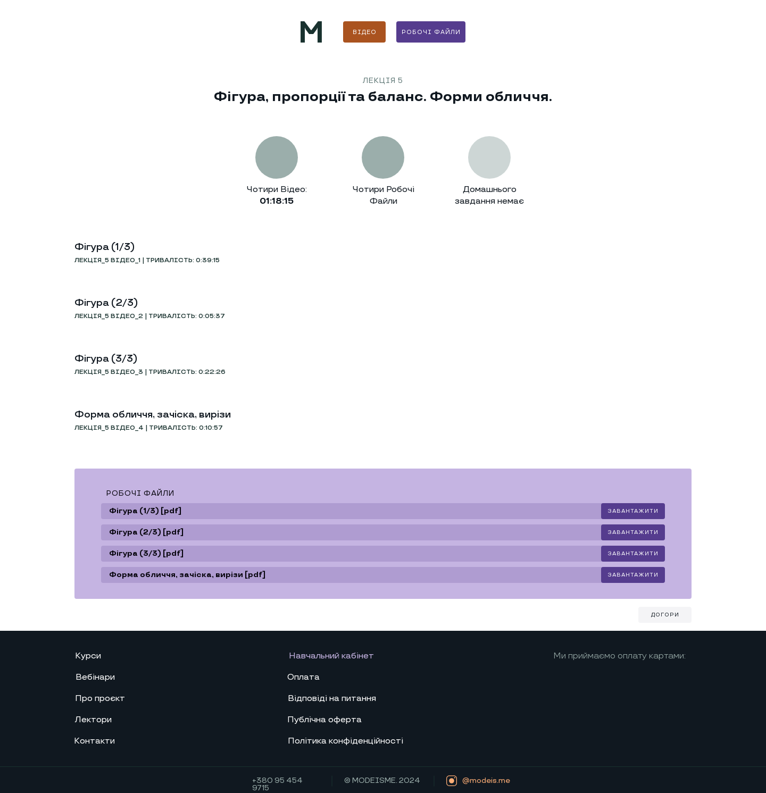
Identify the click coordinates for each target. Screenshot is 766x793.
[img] (311, 32)
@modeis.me (486, 780)
